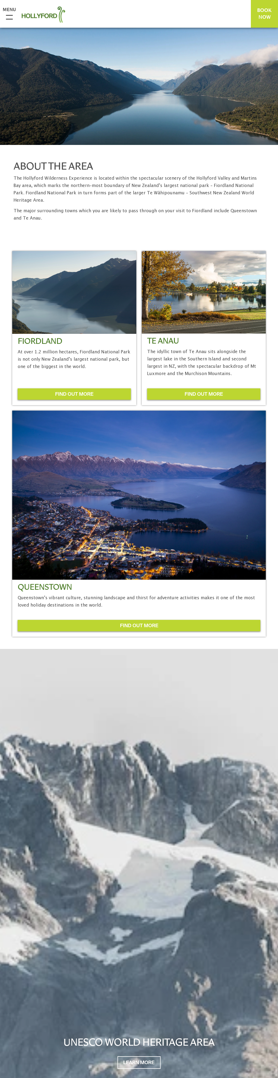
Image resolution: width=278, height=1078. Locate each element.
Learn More (138, 1062)
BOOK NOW (264, 14)
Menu (8, 10)
